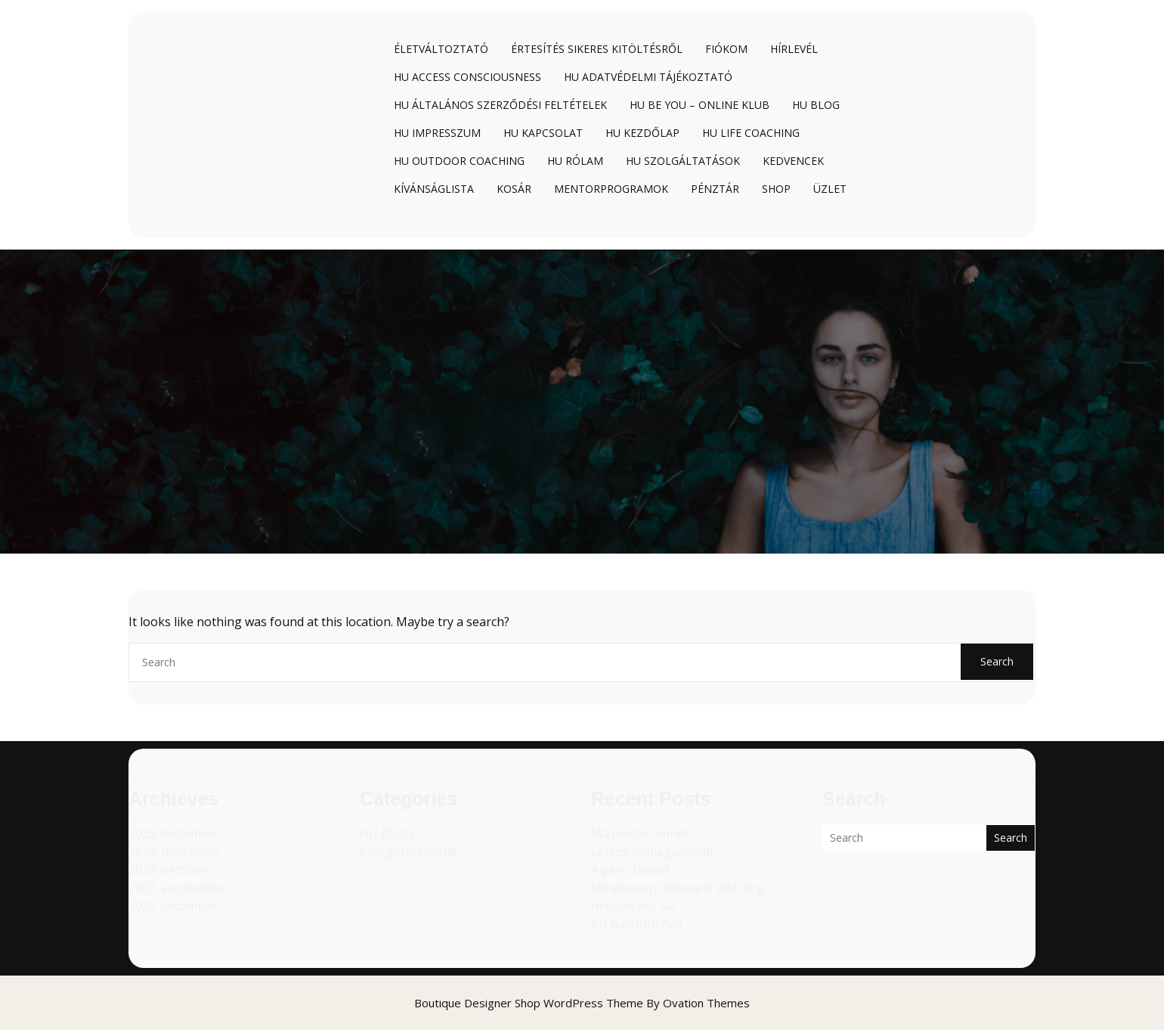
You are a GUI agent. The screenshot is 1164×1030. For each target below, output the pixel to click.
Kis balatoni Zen (637, 924)
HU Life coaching (751, 133)
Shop (776, 188)
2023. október (167, 869)
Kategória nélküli (408, 851)
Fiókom (726, 49)
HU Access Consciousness (467, 77)
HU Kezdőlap (642, 133)
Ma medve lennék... (644, 833)
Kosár (514, 188)
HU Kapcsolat (543, 133)
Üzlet (830, 188)
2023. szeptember (178, 888)
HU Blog (816, 105)
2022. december (172, 906)
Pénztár (715, 188)
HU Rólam (575, 161)
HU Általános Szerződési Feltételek (500, 105)
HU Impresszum (437, 133)
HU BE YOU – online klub (699, 105)
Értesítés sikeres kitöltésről (597, 49)
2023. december (172, 833)
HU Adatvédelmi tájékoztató (648, 77)
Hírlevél (794, 49)
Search (997, 661)
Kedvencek (793, 161)
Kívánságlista (434, 188)
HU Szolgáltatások (683, 161)
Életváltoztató (441, 49)
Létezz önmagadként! (652, 851)
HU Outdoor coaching (459, 161)
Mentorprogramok (611, 188)
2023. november (173, 851)
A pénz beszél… (634, 869)
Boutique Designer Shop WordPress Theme (582, 1002)
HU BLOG (386, 833)
